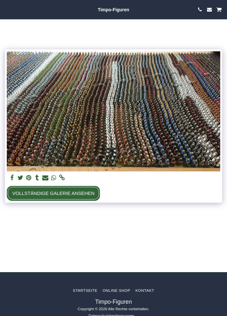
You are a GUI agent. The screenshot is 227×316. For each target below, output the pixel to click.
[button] (7, 9)
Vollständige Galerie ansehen (53, 193)
